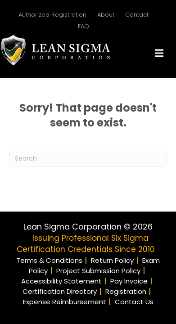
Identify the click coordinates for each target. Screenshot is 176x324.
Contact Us (134, 301)
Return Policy (112, 260)
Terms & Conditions (49, 260)
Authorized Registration (52, 14)
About (105, 14)
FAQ (83, 26)
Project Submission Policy (98, 270)
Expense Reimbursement (64, 301)
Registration (125, 291)
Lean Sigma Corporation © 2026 (88, 226)
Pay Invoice (129, 281)
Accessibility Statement (61, 281)
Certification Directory (60, 291)
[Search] (88, 158)
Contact (137, 14)
